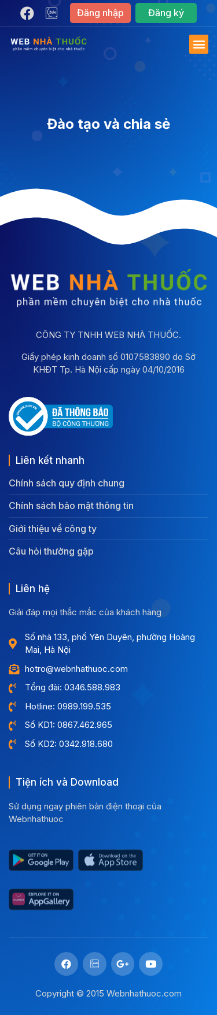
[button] (100, 13)
